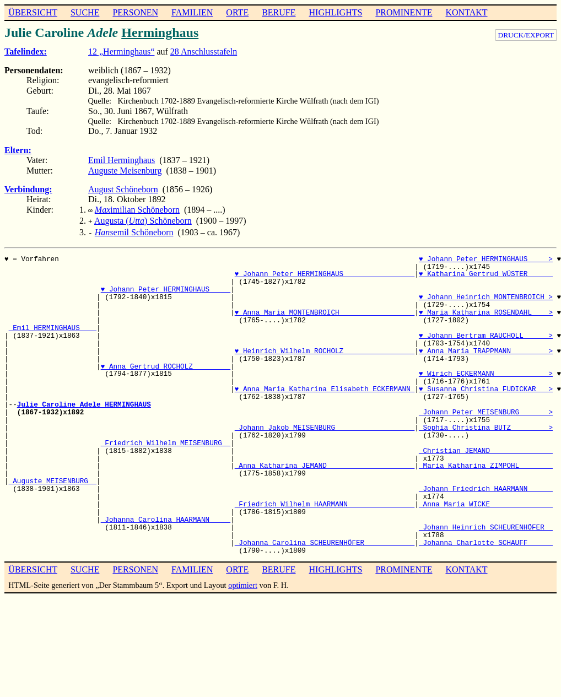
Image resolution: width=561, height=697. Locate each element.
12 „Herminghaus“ (121, 51)
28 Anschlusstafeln (203, 51)
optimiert (242, 581)
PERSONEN (135, 12)
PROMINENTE (403, 12)
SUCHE (85, 12)
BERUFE (278, 12)
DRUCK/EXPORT (526, 35)
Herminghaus (159, 32)
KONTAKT (466, 12)
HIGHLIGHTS (336, 12)
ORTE (237, 12)
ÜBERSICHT (32, 12)
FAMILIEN (192, 12)
